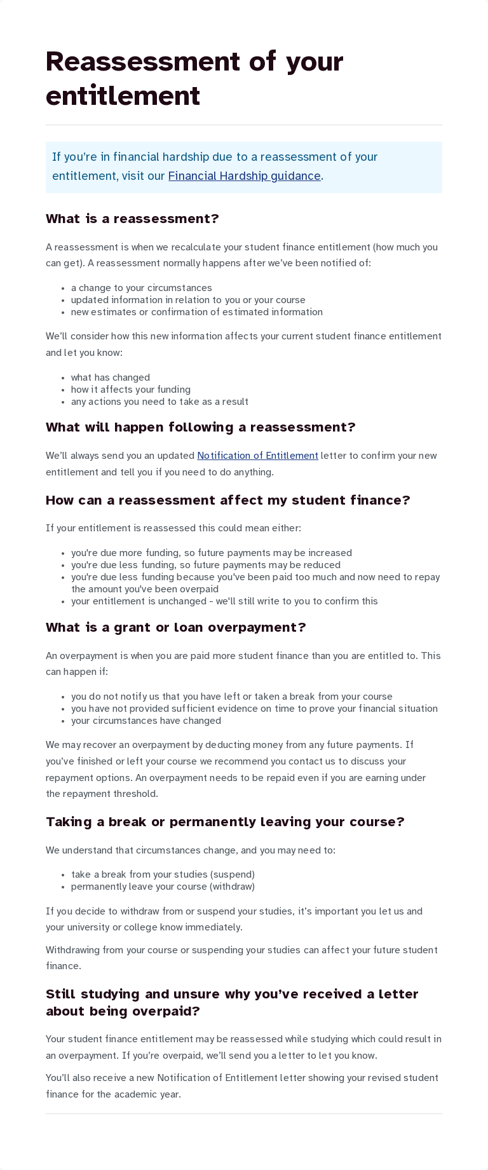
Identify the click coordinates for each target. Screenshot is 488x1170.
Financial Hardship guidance (244, 176)
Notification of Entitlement (257, 456)
